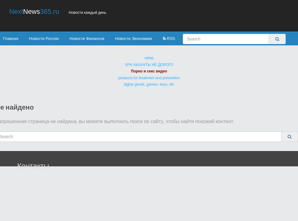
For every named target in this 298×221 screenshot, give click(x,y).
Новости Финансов (86, 38)
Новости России (44, 38)
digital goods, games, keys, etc (149, 84)
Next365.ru (34, 11)
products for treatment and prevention (149, 78)
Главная (10, 38)
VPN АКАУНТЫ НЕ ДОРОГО (149, 65)
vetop (148, 58)
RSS (169, 38)
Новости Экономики (133, 38)
